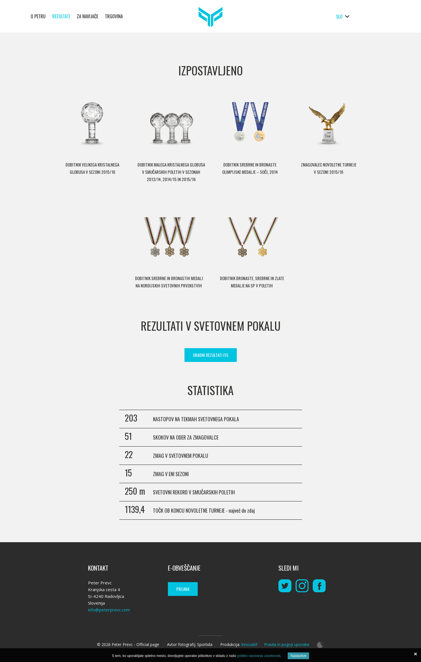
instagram (302, 585)
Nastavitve (298, 656)
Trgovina (114, 16)
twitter (284, 585)
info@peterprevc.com (109, 610)
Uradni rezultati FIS (210, 355)
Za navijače (87, 16)
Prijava (182, 589)
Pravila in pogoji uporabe (286, 644)
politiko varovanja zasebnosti (258, 656)
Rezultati (61, 16)
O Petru (38, 16)
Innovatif (249, 644)
